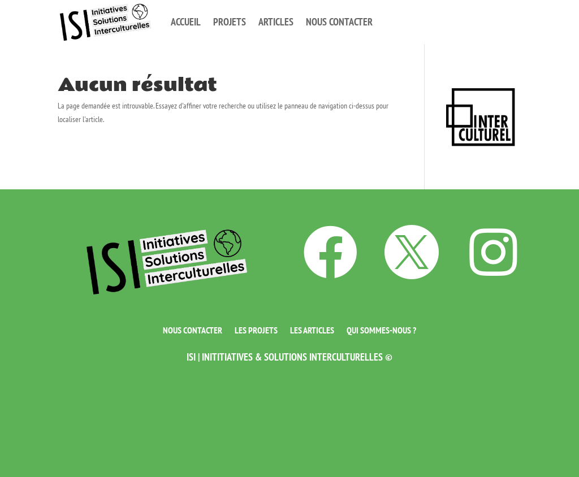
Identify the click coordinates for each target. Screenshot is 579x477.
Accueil (186, 21)
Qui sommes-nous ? (381, 329)
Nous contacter (339, 21)
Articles (275, 21)
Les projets (256, 329)
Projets (229, 21)
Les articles (312, 329)
